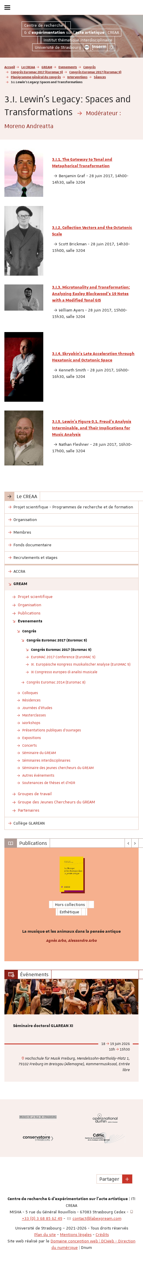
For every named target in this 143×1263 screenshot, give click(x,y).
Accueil (9, 66)
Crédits (102, 1234)
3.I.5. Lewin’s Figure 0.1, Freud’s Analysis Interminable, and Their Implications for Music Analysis (91, 428)
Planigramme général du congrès (36, 76)
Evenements (67, 66)
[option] (71, 904)
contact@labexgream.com (97, 1218)
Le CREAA (28, 66)
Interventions (77, 76)
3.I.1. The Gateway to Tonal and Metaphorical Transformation (82, 163)
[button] (127, 1179)
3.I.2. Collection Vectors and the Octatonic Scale (92, 231)
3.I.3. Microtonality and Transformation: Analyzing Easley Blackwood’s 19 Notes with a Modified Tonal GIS (91, 294)
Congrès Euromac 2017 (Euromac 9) (37, 71)
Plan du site (45, 1234)
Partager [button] (109, 1179)
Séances (100, 76)
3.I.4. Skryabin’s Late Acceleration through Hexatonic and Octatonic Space (93, 357)
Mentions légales (76, 1234)
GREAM (47, 66)
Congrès (89, 66)
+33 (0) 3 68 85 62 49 (42, 1218)
